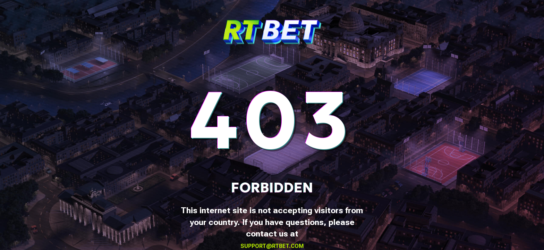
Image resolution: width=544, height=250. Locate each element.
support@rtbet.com (272, 246)
